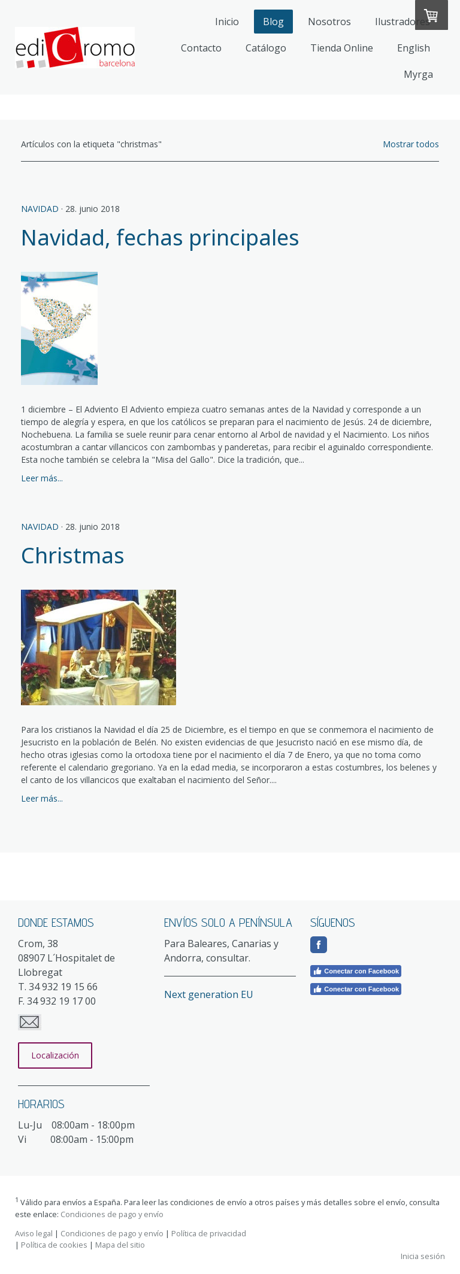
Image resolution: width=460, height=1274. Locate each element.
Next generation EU (208, 994)
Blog (273, 21)
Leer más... (42, 478)
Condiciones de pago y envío (112, 1214)
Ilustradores (402, 21)
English (413, 47)
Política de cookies (54, 1244)
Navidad (40, 208)
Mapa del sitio (120, 1244)
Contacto (201, 47)
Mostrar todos (411, 144)
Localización (55, 1055)
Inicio (227, 21)
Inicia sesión (423, 1256)
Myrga (418, 74)
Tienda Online (341, 47)
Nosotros (329, 21)
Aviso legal (34, 1233)
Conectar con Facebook (356, 971)
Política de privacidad (208, 1233)
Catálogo (266, 47)
